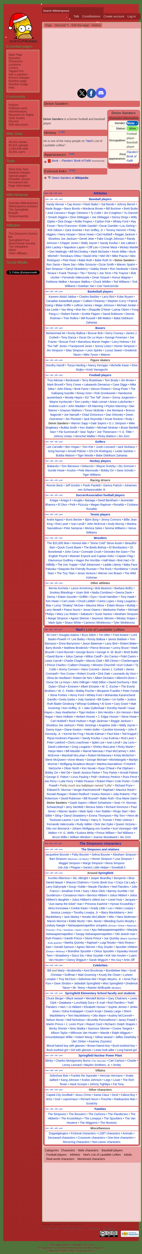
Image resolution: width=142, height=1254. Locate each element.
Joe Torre (105, 273)
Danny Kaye (54, 729)
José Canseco (56, 212)
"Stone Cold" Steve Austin (106, 543)
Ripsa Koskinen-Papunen (63, 738)
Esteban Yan (86, 286)
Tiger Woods (85, 455)
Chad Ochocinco (92, 414)
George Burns (85, 652)
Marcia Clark (94, 660)
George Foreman (116, 337)
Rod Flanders (116, 1002)
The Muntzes (108, 1122)
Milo (111, 916)
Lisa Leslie (51, 309)
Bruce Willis (59, 837)
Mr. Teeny (79, 987)
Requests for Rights (21, 114)
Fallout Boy (128, 1094)
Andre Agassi (55, 519)
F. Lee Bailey (77, 639)
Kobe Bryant (125, 296)
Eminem (73, 686)
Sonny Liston (103, 346)
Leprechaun (70, 1099)
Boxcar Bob (95, 333)
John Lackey (53, 247)
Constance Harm (74, 895)
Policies (13, 105)
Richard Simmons (117, 807)
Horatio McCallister (94, 916)
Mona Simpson (115, 863)
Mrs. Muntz (94, 921)
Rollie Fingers (83, 221)
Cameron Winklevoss (97, 622)
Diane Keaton (73, 729)
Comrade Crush (91, 551)
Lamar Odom (120, 309)
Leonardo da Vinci (124, 673)
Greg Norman (56, 451)
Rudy (129, 419)
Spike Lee (98, 742)
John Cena (72, 551)
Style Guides (17, 118)
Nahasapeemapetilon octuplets (87, 925)
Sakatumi (86, 614)
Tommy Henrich (116, 230)
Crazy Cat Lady (125, 882)
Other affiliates (18, 253)
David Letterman (58, 746)
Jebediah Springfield (87, 983)
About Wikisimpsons (73, 1228)
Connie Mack (108, 247)
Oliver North (71, 768)
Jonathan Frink (70, 891)
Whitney (60, 951)
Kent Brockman (93, 970)
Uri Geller (118, 699)
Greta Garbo (67, 699)
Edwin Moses (115, 605)
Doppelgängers (58, 1133)
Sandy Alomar (55, 204)
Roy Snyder (105, 947)
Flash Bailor (90, 204)
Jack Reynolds (93, 419)
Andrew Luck (57, 406)
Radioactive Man (124, 1099)
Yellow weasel (104, 1037)
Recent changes (19, 77)
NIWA (12, 250)
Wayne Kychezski (60, 401)
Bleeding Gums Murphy (119, 921)
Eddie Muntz (77, 921)
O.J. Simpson (117, 423)
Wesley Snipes (125, 618)
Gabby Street (99, 268)
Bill (49, 970)
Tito (82, 273)
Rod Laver (62, 523)
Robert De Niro (82, 678)
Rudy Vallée (84, 824)
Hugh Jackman (98, 721)
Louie (116, 1080)
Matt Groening (87, 974)
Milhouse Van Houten (84, 1032)
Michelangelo (117, 759)
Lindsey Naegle (55, 925)
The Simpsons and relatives (100, 849)
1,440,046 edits (18, 148)
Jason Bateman (92, 643)
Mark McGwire (100, 251)
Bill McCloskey (79, 251)
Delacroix (88, 466)
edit (62, 132)
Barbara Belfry (123, 588)
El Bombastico (118, 547)
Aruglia (78, 500)
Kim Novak (89, 768)
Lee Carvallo (55, 446)
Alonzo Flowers (101, 388)
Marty (61, 970)
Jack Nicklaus (126, 446)
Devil (115, 1094)
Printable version (19, 179)
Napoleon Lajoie (74, 247)
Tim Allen (104, 635)
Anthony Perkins (109, 777)
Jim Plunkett (73, 419)
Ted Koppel (129, 733)
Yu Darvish (131, 212)
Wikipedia (81, 177)
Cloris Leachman (78, 742)
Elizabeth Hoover (95, 1007)
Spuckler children (126, 947)
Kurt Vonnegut (122, 828)
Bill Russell (88, 318)
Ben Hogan (72, 446)
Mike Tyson (91, 354)
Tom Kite (87, 446)
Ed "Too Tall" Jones (97, 397)
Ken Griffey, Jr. (94, 230)
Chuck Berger (55, 998)
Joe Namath (71, 414)
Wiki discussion (18, 124)
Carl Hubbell (104, 234)
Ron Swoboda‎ (119, 268)
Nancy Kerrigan (98, 365)
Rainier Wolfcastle (99, 987)
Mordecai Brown (92, 208)
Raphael (108, 789)
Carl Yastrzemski (108, 286)
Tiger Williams (92, 474)
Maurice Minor (95, 605)
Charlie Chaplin (74, 660)
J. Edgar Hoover (108, 716)
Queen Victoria (125, 824)
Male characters (88, 1150)
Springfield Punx (19, 240)
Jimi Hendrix (105, 712)
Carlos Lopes (105, 601)
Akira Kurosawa (58, 908)
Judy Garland (86, 699)
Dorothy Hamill (55, 365)
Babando (53, 466)
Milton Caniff (94, 656)
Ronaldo (118, 504)
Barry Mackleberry (113, 912)
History (96, 25)
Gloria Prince (93, 938)
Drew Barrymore (69, 643)
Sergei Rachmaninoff (86, 789)
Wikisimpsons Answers (23, 206)
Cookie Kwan (79, 908)
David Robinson (113, 313)
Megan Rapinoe (100, 504)
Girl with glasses (81, 1050)
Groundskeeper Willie (59, 1037)
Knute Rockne (114, 419)
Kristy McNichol (124, 755)
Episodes (15, 58)
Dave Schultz (125, 470)
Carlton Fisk (102, 221)
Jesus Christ (83, 1094)
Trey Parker (110, 772)
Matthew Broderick (76, 647)
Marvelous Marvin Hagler (94, 341)
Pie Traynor (121, 273)
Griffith (83, 596)
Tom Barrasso (70, 466)
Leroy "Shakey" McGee (69, 605)
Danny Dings (120, 217)
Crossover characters (91, 1137)
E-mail (101, 1002)
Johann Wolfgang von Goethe (91, 828)
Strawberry (62, 955)
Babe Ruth (85, 260)
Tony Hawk (127, 596)
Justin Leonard (105, 446)
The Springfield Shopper (18, 211)
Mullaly (131, 605)
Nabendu (131, 925)
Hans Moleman (126, 916)
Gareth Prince (73, 938)
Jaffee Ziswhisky (125, 1037)
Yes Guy (116, 959)
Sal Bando (108, 204)
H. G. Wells (67, 832)
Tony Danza (68, 337)
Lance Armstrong (82, 588)
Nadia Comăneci (102, 592)
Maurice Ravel (125, 789)
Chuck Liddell (86, 601)
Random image (18, 84)
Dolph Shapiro (126, 1024)
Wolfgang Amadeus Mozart (77, 764)
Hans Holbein (64, 716)
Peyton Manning (116, 406)
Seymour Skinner (103, 618)
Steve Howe (86, 234)
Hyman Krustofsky (122, 904)
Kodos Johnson (92, 1080)
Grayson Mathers (71, 410)
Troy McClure (67, 979)
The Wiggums (88, 1122)
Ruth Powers (53, 938)
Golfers (100, 441)
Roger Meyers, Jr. (110, 979)
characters (100, 843)
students (129, 993)
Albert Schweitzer (100, 802)
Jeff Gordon (72, 485)
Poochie (106, 1099)
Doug (72, 886)
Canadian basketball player (63, 301)
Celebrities (100, 965)
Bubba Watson (65, 455)
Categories (52, 1150)
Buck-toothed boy (123, 1045)
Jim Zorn (123, 436)
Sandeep (68, 929)
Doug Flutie (120, 388)
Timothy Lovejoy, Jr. (86, 912)
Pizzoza (83, 504)
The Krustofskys (71, 1118)
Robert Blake (128, 643)
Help (12, 87)
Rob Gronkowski (105, 393)
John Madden (77, 406)
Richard (110, 1024)
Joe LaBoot (127, 243)
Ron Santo (53, 264)
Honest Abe (79, 543)
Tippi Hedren (87, 712)
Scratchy (91, 1103)
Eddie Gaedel (88, 225)
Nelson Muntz (55, 1019)
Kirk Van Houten (115, 955)
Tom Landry (81, 401)
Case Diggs (120, 384)
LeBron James (83, 305)
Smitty (117, 1065)
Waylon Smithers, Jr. (97, 1065)
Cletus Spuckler (104, 951)
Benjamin (120, 878)
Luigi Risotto (108, 942)
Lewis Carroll (53, 660)
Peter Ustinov (123, 820)
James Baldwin (117, 639)
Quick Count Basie (69, 547)
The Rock (105, 569)
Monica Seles (93, 528)
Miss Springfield (113, 983)
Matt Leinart (99, 401)
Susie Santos (103, 614)
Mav (48, 605)
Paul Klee (113, 733)
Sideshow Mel (87, 979)
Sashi (78, 929)
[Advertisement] (22, 336)
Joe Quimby (111, 938)
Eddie (82, 886)
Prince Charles (56, 665)
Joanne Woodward (105, 837)
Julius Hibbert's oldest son (88, 899)
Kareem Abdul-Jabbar (62, 296)
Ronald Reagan (56, 794)
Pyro (49, 983)
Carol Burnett (65, 652)
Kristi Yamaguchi (97, 369)
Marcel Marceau (93, 751)
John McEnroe (96, 523)
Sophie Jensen (117, 1007)
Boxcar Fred (67, 341)
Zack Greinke (73, 230)
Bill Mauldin (73, 751)
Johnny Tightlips (100, 1084)
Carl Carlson (117, 1060)
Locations (15, 64)
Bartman (72, 859)
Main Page (15, 54)
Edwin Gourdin (67, 596)
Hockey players (100, 461)
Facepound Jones (81, 346)
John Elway (64, 388)
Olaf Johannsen (90, 564)
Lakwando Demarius (97, 384)
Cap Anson (74, 204)
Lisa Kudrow (110, 738)
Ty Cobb (95, 212)
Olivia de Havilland (58, 678)
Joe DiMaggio (100, 217)
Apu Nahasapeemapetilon (108, 929)
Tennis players (100, 514)
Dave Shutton (62, 983)
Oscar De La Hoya (90, 337)
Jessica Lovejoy (60, 912)
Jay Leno (129, 742)
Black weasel (74, 998)
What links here (18, 169)
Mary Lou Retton (67, 614)
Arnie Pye (130, 979)
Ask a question (18, 74)
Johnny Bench (126, 204)
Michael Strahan (107, 427)
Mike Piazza (119, 256)
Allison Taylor (59, 1032)
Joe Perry (50, 781)
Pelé (72, 504)
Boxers (100, 328)
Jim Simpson (55, 350)
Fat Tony (118, 1084)
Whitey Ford (120, 221)
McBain (116, 987)
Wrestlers (100, 538)
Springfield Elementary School (86, 993)
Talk (76, 16)
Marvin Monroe (56, 921)
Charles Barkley (89, 296)
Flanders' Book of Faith (132, 156)
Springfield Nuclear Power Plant (100, 1055)
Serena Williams (115, 528)
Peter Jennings (86, 725)
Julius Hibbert (118, 895)
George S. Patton (57, 777)
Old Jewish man (125, 934)
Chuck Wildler (102, 281)
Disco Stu (78, 955)
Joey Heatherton (65, 712)
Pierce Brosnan (100, 647)
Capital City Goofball (59, 1094)
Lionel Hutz (115, 899)
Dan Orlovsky (114, 414)
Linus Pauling (79, 777)
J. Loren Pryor (75, 1024)
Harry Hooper (67, 234)
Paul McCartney (116, 751)
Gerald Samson (64, 947)
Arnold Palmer (77, 451)
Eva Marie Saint (126, 798)
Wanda (104, 1032)
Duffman (70, 974)
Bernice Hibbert (97, 895)
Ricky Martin (126, 746)
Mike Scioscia (87, 264)
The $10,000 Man (58, 543)
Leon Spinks (94, 350)
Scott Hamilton (108, 596)
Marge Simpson (58, 618)
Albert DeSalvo (104, 678)
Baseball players (100, 199)
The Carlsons (96, 1114)
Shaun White (73, 622)
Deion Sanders (61, 177)
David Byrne (55, 656)
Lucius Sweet (113, 350)
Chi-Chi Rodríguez (100, 451)
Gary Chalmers (117, 998)
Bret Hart (123, 560)
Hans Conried (90, 669)
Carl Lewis (68, 601)
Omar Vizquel (100, 277)
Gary (86, 891)
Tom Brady (111, 380)
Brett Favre (81, 388)
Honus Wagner (121, 277)
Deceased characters (61, 1137)
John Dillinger (81, 682)
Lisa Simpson (123, 858)
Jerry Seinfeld (74, 807)
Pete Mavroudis (88, 470)
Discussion (62, 25)
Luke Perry (66, 781)
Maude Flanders (98, 886)
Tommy (91, 273)
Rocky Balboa (76, 333)
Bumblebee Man (116, 970)
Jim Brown (127, 380)
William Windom (80, 837)
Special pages (18, 175)
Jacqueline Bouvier (57, 854)
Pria (59, 929)
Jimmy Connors (111, 519)
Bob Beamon (103, 588)
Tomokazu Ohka (70, 256)
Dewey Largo (112, 1011)
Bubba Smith (69, 427)
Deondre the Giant (115, 551)
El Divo (62, 504)
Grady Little (97, 908)
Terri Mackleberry (79, 1015)
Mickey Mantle (129, 247)
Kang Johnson (70, 1080)
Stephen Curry (116, 301)
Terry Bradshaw (92, 380)
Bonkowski (72, 380)
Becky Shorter (58, 1028)
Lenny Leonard (71, 1065)
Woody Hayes (73, 397)
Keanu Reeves (101, 794)
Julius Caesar (74, 656)
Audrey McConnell (120, 1015)
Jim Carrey (111, 656)
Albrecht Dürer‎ (125, 678)
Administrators (18, 111)
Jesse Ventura (86, 573)
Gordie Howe (56, 470)
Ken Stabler (87, 427)
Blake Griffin (63, 305)
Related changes (19, 172)
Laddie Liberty (112, 564)
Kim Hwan (52, 601)
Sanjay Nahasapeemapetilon (94, 934)
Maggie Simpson (69, 863)
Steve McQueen (55, 759)
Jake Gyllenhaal (94, 708)
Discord (13, 121)
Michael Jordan (126, 305)
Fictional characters (83, 1133)
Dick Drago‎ (65, 221)
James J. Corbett (112, 669)
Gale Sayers (98, 423)
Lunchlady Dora (84, 1002)
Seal (117, 802)
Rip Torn (119, 815)
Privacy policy (51, 1228)
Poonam (50, 929)
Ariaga (54, 500)
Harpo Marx (55, 751)
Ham (63, 1007)
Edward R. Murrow (59, 789)
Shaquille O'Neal (99, 309)
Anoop (112, 925)
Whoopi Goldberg (88, 703)
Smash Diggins (58, 217)
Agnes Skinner (79, 618)
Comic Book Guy (102, 882)
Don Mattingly (58, 251)
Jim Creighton (112, 212)
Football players (100, 375)
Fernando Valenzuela (75, 277)
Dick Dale (104, 673)
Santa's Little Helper (96, 867)
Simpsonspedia (18, 216)
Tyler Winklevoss (124, 622)
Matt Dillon (99, 682)
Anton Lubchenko (121, 401)
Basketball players (100, 291)
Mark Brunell (55, 384)
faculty (112, 993)
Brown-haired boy (98, 1045)
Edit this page (80, 25)
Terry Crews (73, 384)
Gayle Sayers (78, 802)
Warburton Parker (114, 609)
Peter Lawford (56, 742)
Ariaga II (65, 500)
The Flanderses (118, 1114)
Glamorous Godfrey (60, 560)
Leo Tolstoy (81, 820)
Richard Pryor (124, 785)
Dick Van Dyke (103, 824)
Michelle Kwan (120, 365)
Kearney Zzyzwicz (100, 1041)
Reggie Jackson (125, 234)
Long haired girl (127, 1050)
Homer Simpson (124, 346)
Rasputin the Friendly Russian (77, 569)
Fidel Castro (128, 656)
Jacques (130, 899)
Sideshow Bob (59, 1075)
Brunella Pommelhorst (101, 1019)
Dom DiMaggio (79, 217)
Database (65, 1002)
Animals (128, 1133)
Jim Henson (123, 712)
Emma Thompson (100, 815)
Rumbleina (121, 569)
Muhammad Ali (55, 333)
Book (55, 160)
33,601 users (17, 151)
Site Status (109, 1228)
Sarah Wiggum (98, 959)
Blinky (49, 1060)
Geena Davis (123, 592)
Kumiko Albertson (59, 878)
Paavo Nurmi (72, 609)
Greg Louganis (126, 601)
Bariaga (90, 500)
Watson (105, 354)
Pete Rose (69, 260)
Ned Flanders (120, 886)
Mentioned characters (91, 1159)
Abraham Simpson (126, 614)
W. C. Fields (65, 690)
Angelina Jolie (108, 725)
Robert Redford (79, 794)
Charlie (131, 1060)
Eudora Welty (85, 832)
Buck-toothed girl (57, 1050)
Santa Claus (101, 1094)
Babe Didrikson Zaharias (111, 455)
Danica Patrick (112, 485)
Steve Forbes (58, 695)
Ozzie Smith (106, 264)
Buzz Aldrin (89, 635)
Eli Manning (95, 406)
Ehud (61, 686)
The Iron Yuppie (67, 564)
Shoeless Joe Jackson (62, 238)
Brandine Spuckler (79, 951)
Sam (49, 947)
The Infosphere (18, 246)
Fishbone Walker (56, 281)
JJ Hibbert (74, 1007)
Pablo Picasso (85, 781)
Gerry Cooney (114, 333)
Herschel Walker (84, 436)
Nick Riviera (126, 942)
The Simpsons (57, 1114)
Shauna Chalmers (77, 882)
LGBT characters (109, 1133)
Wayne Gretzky (106, 466)
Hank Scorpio (78, 1084)
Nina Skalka (77, 1028)
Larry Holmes (120, 341)
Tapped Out (16, 71)
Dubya (50, 951)
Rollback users (18, 108)
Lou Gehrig (127, 225)
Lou (110, 908)
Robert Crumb (86, 673)
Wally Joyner (89, 243)
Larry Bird (108, 296)
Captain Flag (125, 556)
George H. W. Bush (109, 652)
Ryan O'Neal (106, 768)
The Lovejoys (92, 1118)
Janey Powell (126, 1019)
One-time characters (121, 1137)
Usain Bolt (82, 592)
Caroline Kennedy (114, 729)
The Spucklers (113, 1118)
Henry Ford (77, 695)
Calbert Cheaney (94, 301)
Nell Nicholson (75, 1019)
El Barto (84, 859)
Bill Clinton (112, 660)
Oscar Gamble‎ (108, 225)
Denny (51, 596)
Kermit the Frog (73, 733)
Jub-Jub (63, 867)
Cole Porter (122, 781)
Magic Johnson (104, 305)
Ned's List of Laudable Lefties (102, 1154)
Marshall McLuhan (73, 755)
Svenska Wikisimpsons (23, 203)
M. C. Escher (110, 686)
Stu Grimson (126, 466)
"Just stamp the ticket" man (65, 904)
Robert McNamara (99, 755)
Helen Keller (92, 729)
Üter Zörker (78, 1041)
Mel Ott (104, 256)
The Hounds (98, 1060)
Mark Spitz (55, 622)
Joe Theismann (107, 432)
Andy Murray (116, 523)
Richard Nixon (89, 1099)
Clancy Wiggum (76, 959)
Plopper (75, 867)
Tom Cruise (67, 673)
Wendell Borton (95, 998)
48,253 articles (18, 142)
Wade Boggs (53, 208)
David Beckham (108, 500)
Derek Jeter (86, 238)
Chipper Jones (69, 243)
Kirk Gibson (55, 230)
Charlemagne (130, 660)
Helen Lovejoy (124, 908)
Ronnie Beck (54, 485)
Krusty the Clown (109, 974)
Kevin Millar (119, 251)
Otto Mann (99, 1015)
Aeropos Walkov (80, 281)
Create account (113, 16)
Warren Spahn (126, 264)
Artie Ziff (129, 959)
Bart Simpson (54, 268)
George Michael (96, 759)
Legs (107, 1080)
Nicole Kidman (95, 733)
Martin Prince (54, 1024)
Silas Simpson (75, 350)
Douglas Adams (69, 635)
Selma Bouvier (101, 854)
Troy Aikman (55, 380)
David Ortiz (90, 256)
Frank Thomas (68, 273)
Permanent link (18, 182)
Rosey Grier (84, 393)
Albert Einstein (90, 686)
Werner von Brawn (110, 573)
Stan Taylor (87, 432)
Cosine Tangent (122, 1028)
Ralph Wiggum (121, 1032)
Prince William (105, 832)
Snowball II (118, 867)
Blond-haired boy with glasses (66, 1045)
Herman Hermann (111, 1075)
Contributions (91, 16)
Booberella (74, 970)
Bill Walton (104, 318)
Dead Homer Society (22, 243)
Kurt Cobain (125, 665)
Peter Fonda (131, 690)
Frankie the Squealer (84, 1075)
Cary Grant (121, 703)
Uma (85, 929)
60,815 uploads (18, 145)
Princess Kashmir (96, 904)
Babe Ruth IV (103, 260)
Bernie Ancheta (58, 588)
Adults (128, 1154)
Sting (58, 815)
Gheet (121, 925)
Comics (13, 67)
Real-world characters (60, 1159)
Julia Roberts (121, 794)
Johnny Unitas (63, 436)
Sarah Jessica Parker (86, 772)
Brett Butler (131, 208)
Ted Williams (121, 281)
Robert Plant (105, 781)
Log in (131, 16)
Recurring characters (76, 1142)
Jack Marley (71, 916)
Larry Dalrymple (56, 886)
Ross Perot (130, 777)
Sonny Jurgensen (123, 397)
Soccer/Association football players (100, 495)
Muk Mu (81, 309)
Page (48, 25)
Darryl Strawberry (76, 268)
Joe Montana (114, 410)
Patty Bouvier (80, 854)
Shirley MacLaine (104, 746)
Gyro (93, 596)
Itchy (49, 1099)
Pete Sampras (73, 528)
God (57, 1099)
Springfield (105, 873)
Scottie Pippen (90, 313)
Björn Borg (91, 519)
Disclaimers (93, 1228)
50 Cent (51, 635)
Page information (19, 185)
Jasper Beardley (101, 878)
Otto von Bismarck (57, 828)
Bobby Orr (107, 470)
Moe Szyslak (95, 955)
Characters (16, 61)
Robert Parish (70, 313)
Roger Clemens (78, 212)
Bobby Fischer (85, 690)
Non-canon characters (106, 1142)
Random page (18, 81)
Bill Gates (103, 699)
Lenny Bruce (121, 647)
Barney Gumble (117, 891)
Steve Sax (69, 264)
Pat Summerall (68, 432)
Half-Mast (109, 560)
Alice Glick (98, 891)
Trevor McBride (94, 410)
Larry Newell (53, 609)
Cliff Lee (92, 247)
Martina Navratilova (109, 764)
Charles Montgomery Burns (73, 1060)
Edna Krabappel (72, 1011)
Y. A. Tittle (125, 432)
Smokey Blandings (61, 592)
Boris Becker (74, 519)
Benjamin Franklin (108, 690)
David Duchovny (119, 682)
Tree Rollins (71, 318)
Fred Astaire (120, 635)
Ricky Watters (107, 436)
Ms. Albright (80, 878)
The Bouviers (77, 1114)
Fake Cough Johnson (110, 238)
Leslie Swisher (124, 451)
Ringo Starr (120, 811)
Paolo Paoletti (92, 485)
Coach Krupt (94, 1011)
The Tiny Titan (66, 573)
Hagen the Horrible (88, 560)
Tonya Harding (76, 365)
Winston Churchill (104, 665)
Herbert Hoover (85, 716)
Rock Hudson (77, 721)
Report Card (94, 1024)
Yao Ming (67, 309)
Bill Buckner (113, 208)
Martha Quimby (74, 942)
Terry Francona (67, 225)
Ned (89, 141)
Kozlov (71, 470)
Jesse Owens (91, 609)
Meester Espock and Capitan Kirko (92, 556)
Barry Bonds (72, 208)
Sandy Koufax (109, 243)
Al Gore (106, 703)
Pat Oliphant (125, 768)
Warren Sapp (79, 423)
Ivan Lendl (77, 523)
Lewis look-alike (104, 1050)
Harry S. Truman (101, 820)
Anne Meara (76, 759)
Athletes (100, 193)
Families (100, 1109)
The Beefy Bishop (95, 547)
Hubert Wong (83, 1037)
